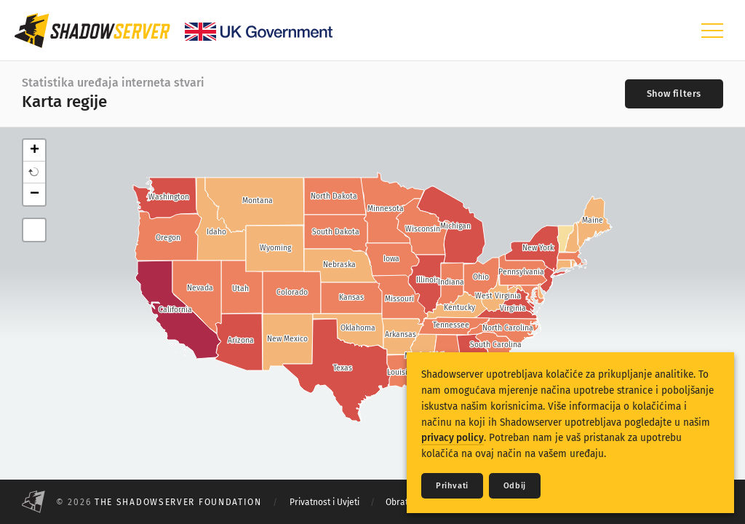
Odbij (514, 486)
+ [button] (34, 151)
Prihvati (452, 486)
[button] (34, 172)
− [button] (34, 194)
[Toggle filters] (674, 93)
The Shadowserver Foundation (178, 502)
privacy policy (452, 438)
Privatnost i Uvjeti (324, 502)
